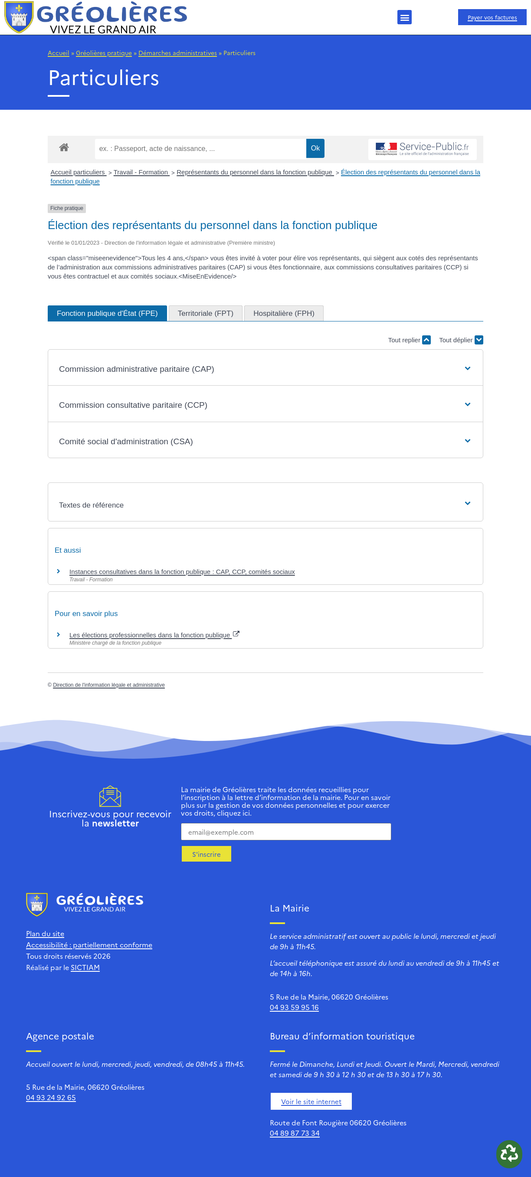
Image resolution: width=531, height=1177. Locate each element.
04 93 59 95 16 (294, 1007)
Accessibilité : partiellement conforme (89, 944)
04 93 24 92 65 (51, 1097)
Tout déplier (461, 339)
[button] (404, 17)
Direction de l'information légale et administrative (109, 685)
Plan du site (45, 933)
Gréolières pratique (104, 52)
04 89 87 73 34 (295, 1133)
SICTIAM (85, 967)
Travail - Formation (142, 172)
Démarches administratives (177, 52)
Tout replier (409, 339)
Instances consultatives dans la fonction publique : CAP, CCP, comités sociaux (182, 571)
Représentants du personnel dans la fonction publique (255, 172)
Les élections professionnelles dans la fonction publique (154, 635)
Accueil (58, 52)
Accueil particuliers (79, 172)
